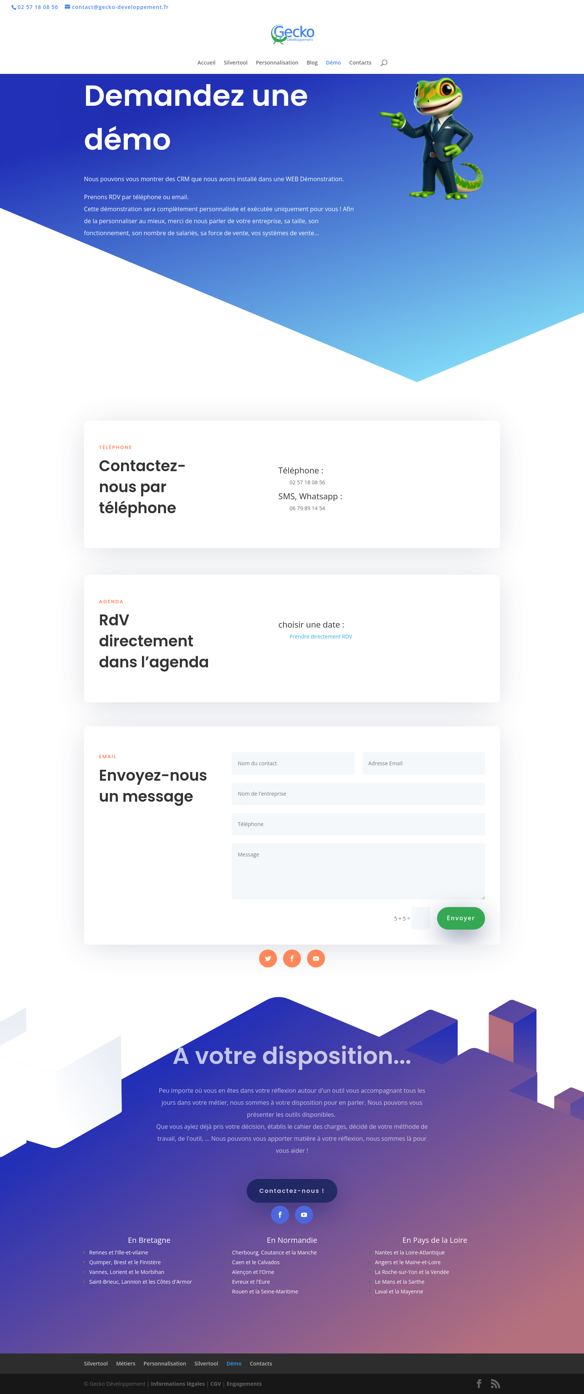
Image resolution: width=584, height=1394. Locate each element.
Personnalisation (277, 63)
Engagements (244, 1383)
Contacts (360, 63)
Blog (312, 63)
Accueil (207, 63)
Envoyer (461, 918)
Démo (333, 63)
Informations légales (178, 1383)
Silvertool (236, 63)
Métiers (125, 1363)
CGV (215, 1383)
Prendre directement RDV (321, 636)
